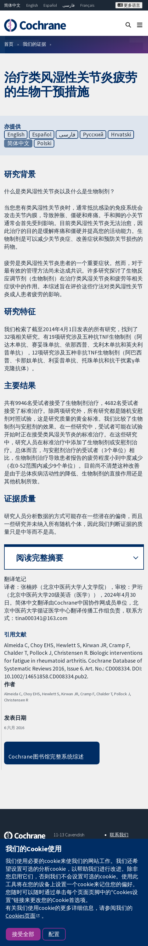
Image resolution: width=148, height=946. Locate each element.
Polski (44, 143)
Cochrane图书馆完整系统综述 (46, 756)
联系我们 (119, 835)
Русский (93, 134)
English (32, 5)
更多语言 (129, 5)
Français (87, 5)
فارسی (68, 5)
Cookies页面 (21, 915)
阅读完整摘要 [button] (39, 558)
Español (50, 5)
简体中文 (12, 5)
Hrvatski (121, 134)
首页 (8, 44)
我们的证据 (34, 44)
